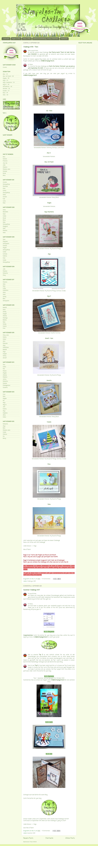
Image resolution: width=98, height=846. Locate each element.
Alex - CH (5, 74)
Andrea (5, 316)
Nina (4, 175)
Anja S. (5, 405)
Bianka (5, 320)
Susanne (5, 387)
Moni (50, 111)
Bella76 (5, 307)
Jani (4, 407)
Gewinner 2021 (31, 833)
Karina (4, 326)
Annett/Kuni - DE (7, 87)
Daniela (5, 159)
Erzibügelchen (6, 385)
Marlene (5, 167)
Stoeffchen (6, 347)
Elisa (49, 464)
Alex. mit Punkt (49, 162)
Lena (4, 201)
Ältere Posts (70, 838)
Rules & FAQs (27, 39)
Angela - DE (6, 78)
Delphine (5, 413)
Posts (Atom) (33, 842)
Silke (4, 222)
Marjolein (5, 241)
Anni (4, 341)
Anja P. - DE (6, 84)
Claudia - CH (6, 91)
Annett (5, 358)
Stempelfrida (6, 184)
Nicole (4, 173)
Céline (4, 339)
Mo (3, 400)
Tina (4, 365)
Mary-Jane (6, 335)
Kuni (4, 328)
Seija (4, 352)
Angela (5, 248)
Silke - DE (5, 95)
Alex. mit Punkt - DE (8, 76)
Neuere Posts (28, 838)
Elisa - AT (5, 93)
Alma (4, 415)
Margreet (5, 226)
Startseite (6, 39)
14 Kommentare (46, 579)
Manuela (5, 343)
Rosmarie (51, 676)
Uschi (51, 722)
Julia (4, 165)
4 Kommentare (46, 831)
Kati (51, 754)
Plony (4, 275)
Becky (4, 438)
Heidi (4, 214)
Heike (4, 195)
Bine (4, 157)
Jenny (4, 379)
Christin (5, 67)
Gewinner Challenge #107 (31, 590)
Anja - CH (5, 80)
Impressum (64, 39)
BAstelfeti (5, 212)
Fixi (3, 436)
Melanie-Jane (6, 169)
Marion (5, 371)
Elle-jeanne (51, 632)
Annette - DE (6, 89)
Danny (4, 337)
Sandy (4, 297)
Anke (4, 292)
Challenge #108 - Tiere (30, 47)
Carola (4, 216)
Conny (4, 190)
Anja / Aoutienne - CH (9, 82)
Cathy (4, 288)
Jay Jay (5, 163)
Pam (4, 258)
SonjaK (5, 314)
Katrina (5, 256)
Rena (4, 220)
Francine (5, 161)
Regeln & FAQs (16, 39)
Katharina (5, 290)
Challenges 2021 (31, 581)
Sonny (4, 356)
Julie (4, 269)
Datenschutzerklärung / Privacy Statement (45, 39)
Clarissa (5, 434)
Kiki (4, 369)
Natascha (5, 273)
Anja (49, 254)
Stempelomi (6, 244)
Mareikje (5, 318)
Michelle (5, 171)
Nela (4, 286)
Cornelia (5, 254)
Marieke (5, 230)
